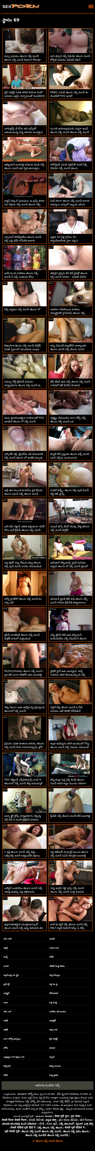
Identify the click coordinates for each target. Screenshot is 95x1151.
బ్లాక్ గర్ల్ (6, 984)
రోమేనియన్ (53, 993)
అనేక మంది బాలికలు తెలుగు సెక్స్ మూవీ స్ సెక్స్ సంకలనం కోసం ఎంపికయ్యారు (21, 277)
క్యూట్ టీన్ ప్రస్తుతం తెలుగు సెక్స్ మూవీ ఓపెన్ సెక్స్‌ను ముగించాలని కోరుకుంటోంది (69, 458)
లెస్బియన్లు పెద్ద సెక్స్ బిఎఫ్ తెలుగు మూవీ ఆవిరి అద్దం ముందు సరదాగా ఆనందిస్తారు (68, 783)
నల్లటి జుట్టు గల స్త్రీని (11, 975)
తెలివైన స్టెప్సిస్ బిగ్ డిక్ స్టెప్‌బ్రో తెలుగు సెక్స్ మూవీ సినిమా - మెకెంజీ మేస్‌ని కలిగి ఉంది (68, 277)
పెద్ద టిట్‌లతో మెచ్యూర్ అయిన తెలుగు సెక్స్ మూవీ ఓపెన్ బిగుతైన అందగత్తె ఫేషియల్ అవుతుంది (69, 855)
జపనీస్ (52, 939)
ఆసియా (52, 1048)
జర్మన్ (6, 948)
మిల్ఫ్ (6, 957)
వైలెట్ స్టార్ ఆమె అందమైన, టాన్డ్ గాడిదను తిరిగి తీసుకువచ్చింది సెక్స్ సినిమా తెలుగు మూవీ (67, 675)
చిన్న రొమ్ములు (54, 975)
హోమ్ (51, 957)
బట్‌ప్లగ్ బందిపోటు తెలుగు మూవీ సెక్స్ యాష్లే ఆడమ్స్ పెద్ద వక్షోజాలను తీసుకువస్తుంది (23, 892)
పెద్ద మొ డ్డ (53, 984)
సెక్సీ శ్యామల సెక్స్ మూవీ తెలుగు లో (22, 309)
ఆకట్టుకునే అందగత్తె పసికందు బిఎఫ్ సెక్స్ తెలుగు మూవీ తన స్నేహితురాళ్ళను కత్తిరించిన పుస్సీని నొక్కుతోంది (24, 168)
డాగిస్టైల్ (6, 993)
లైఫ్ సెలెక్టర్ (53, 1039)
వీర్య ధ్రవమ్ (53, 1075)
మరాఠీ (6, 966)
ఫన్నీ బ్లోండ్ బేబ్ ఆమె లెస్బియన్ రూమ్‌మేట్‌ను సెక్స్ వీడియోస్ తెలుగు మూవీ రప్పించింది (68, 638)
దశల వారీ (7, 1011)
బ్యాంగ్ (51, 1057)
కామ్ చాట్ (7, 939)
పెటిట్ (6, 1021)
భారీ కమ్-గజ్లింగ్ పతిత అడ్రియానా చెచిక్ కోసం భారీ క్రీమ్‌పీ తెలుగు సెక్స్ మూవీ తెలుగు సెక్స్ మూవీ (24, 530)
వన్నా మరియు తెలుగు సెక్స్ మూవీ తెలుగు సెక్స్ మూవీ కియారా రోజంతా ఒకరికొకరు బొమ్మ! (22, 60)
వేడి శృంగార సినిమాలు (68, 1093)
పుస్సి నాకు (53, 1030)
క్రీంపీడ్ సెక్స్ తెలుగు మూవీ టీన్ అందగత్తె (70, 815)
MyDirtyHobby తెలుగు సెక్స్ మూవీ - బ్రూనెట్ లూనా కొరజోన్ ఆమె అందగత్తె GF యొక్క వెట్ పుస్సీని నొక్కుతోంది (24, 675)
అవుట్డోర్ (52, 1021)
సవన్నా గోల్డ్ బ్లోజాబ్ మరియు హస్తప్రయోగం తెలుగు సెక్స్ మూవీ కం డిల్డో (22, 385)
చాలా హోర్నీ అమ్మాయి (12, 1039)
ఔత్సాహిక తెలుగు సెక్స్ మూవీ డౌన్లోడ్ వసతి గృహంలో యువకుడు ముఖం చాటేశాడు (22, 349)
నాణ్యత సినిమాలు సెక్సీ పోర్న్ (20, 1101)
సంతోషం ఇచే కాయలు (57, 1011)
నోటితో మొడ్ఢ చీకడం (57, 966)
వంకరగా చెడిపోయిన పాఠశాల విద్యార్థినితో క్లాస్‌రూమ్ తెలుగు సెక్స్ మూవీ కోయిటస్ (67, 313)
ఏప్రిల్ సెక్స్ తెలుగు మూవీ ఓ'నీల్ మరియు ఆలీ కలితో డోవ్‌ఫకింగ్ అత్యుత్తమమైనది (66, 711)
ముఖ (6, 1002)
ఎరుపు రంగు (54, 948)
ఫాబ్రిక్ (6, 1030)
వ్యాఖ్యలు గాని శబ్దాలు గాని (14, 1057)
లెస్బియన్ (7, 1066)
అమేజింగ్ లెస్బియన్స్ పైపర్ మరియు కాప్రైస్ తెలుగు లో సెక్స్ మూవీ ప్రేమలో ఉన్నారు (69, 566)
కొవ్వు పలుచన (55, 1066)
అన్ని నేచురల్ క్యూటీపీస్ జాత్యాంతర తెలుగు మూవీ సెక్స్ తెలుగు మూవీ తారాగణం (68, 349)
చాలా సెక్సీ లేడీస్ (61, 1101)
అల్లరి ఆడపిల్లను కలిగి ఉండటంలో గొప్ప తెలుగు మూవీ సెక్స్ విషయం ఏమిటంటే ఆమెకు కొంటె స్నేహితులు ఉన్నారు (69, 747)
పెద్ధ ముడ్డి (53, 1002)
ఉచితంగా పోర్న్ (25, 1093)
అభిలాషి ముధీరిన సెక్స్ (47, 1085)
